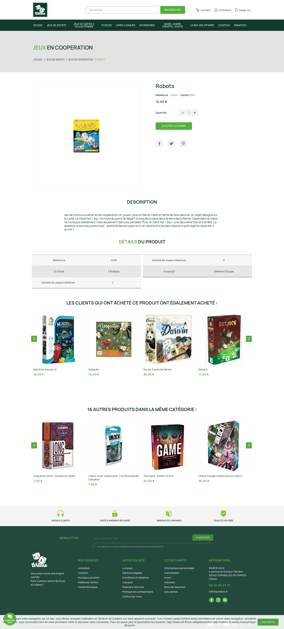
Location (83, 573)
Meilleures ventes (88, 582)
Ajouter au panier (174, 126)
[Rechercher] (122, 10)
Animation (84, 568)
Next (249, 339)
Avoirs (167, 577)
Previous (34, 339)
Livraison (127, 568)
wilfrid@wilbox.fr (218, 591)
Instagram (218, 600)
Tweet (171, 143)
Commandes (171, 573)
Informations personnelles (179, 568)
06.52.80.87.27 (219, 585)
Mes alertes (171, 591)
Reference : (162, 95)
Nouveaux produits (89, 577)
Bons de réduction (174, 587)
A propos (127, 582)
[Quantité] (189, 112)
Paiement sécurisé (133, 587)
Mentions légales (132, 573)
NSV (192, 95)
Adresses (169, 582)
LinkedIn (225, 600)
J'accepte (268, 622)
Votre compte (175, 560)
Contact (203, 10)
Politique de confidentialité (137, 591)
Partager (159, 143)
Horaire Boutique (87, 587)
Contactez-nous (132, 596)
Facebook (211, 600)
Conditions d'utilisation (135, 577)
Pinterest (183, 143)
